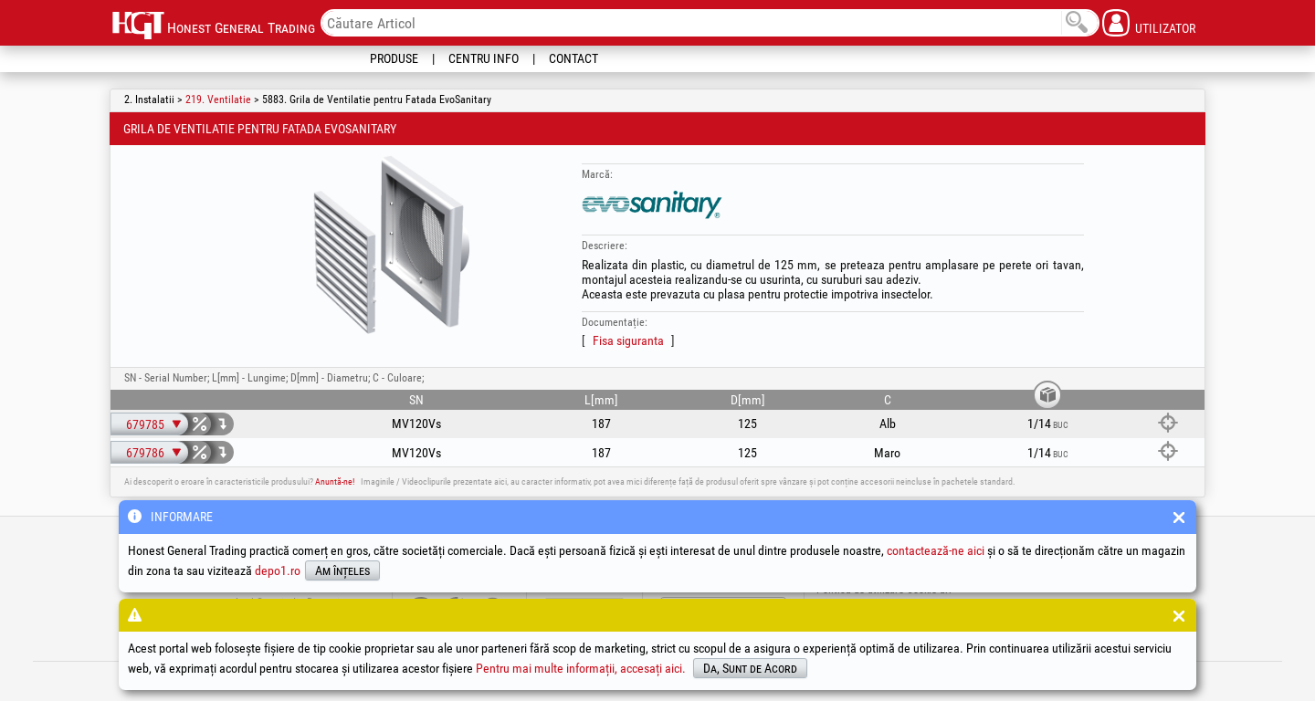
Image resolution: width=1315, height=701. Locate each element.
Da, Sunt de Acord (750, 668)
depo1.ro (277, 570)
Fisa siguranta (628, 340)
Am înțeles (342, 570)
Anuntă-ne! (334, 481)
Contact (573, 58)
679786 (145, 452)
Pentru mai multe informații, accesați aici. (581, 668)
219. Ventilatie (218, 99)
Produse (394, 58)
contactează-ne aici (935, 550)
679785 (145, 424)
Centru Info (483, 58)
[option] (392, 245)
